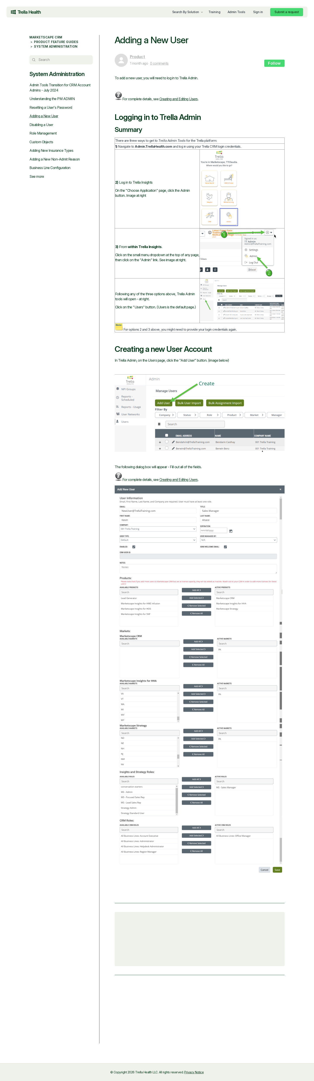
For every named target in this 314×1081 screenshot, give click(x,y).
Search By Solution (185, 12)
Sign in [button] (258, 12)
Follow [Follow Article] (274, 63)
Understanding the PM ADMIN (52, 99)
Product (136, 56)
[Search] (60, 59)
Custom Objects (41, 142)
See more (36, 176)
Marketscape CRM (45, 37)
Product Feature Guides (56, 42)
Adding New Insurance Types (51, 150)
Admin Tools (236, 12)
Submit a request (287, 12)
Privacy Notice (194, 1072)
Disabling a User (41, 125)
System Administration (56, 46)
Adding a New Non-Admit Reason (54, 159)
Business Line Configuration (49, 168)
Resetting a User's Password (50, 107)
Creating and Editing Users (178, 99)
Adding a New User (43, 116)
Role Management (43, 133)
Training (214, 12)
